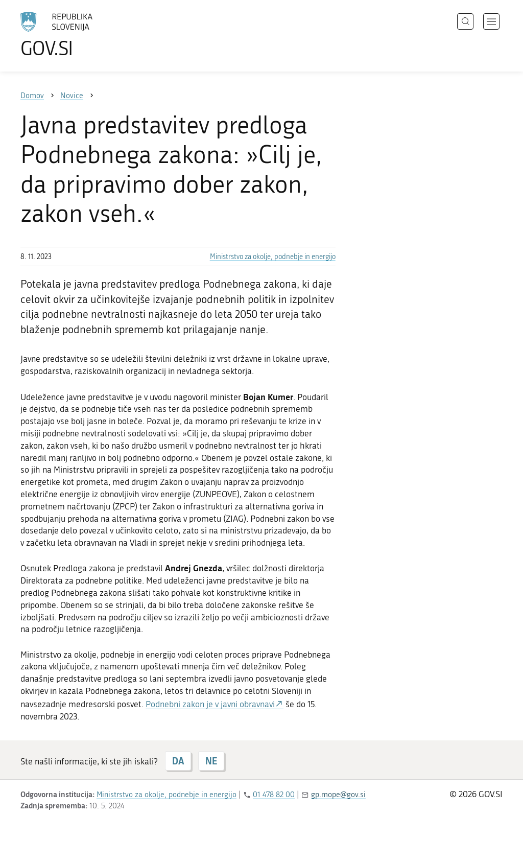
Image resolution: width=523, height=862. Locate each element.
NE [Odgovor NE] (211, 760)
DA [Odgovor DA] (178, 760)
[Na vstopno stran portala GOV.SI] (84, 35)
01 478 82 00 (274, 794)
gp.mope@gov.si (338, 794)
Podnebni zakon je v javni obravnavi (210, 704)
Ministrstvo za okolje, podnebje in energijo (273, 256)
